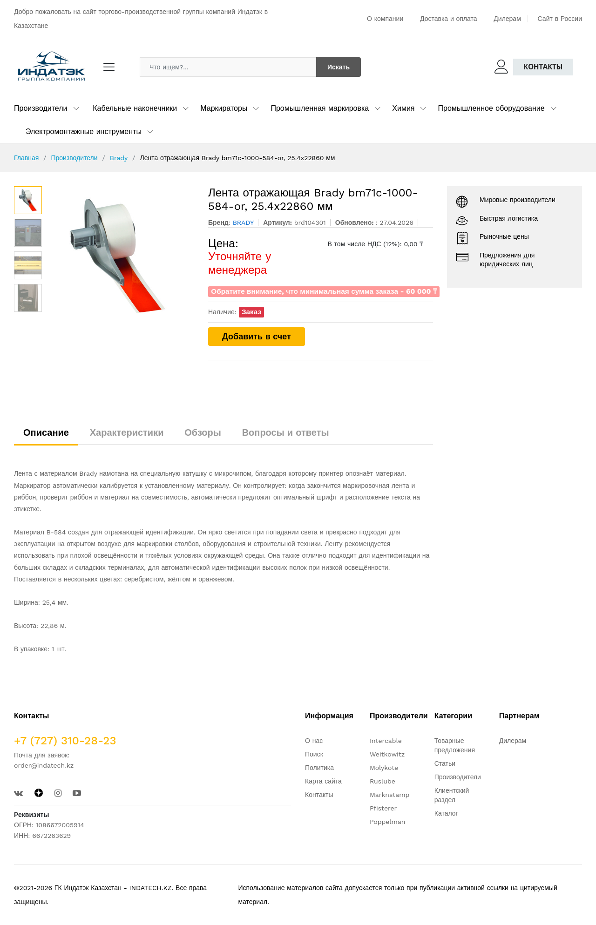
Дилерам (507, 18)
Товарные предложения (454, 745)
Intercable (386, 740)
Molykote (384, 767)
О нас (314, 740)
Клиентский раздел (451, 795)
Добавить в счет (256, 336)
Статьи (444, 763)
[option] (120, 256)
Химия (403, 108)
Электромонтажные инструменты (84, 131)
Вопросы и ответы (285, 432)
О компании (385, 18)
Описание (46, 432)
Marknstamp (389, 794)
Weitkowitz (387, 754)
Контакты (542, 67)
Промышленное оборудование (491, 108)
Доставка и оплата (448, 18)
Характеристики (127, 432)
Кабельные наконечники (135, 108)
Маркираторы (223, 108)
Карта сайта (323, 781)
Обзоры (202, 432)
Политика (319, 767)
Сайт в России (560, 18)
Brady (119, 158)
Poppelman (388, 821)
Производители (41, 108)
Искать (338, 67)
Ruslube (382, 781)
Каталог (446, 813)
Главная (26, 158)
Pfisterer (383, 808)
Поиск (314, 754)
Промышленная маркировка (320, 108)
